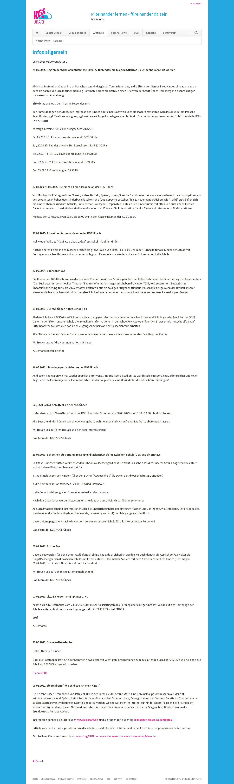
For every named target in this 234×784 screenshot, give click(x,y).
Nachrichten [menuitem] (43, 40)
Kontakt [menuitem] (151, 32)
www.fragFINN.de (87, 736)
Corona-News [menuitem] (119, 32)
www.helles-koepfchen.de (140, 736)
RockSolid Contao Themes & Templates (183, 779)
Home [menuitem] (37, 33)
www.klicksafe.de (87, 720)
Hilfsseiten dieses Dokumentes (153, 720)
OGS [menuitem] (136, 32)
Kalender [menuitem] (58, 40)
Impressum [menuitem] (196, 3)
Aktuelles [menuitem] (98, 32)
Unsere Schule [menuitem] (53, 32)
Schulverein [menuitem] (169, 32)
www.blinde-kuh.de (111, 736)
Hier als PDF (39, 673)
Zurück (39, 761)
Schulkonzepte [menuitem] (77, 32)
